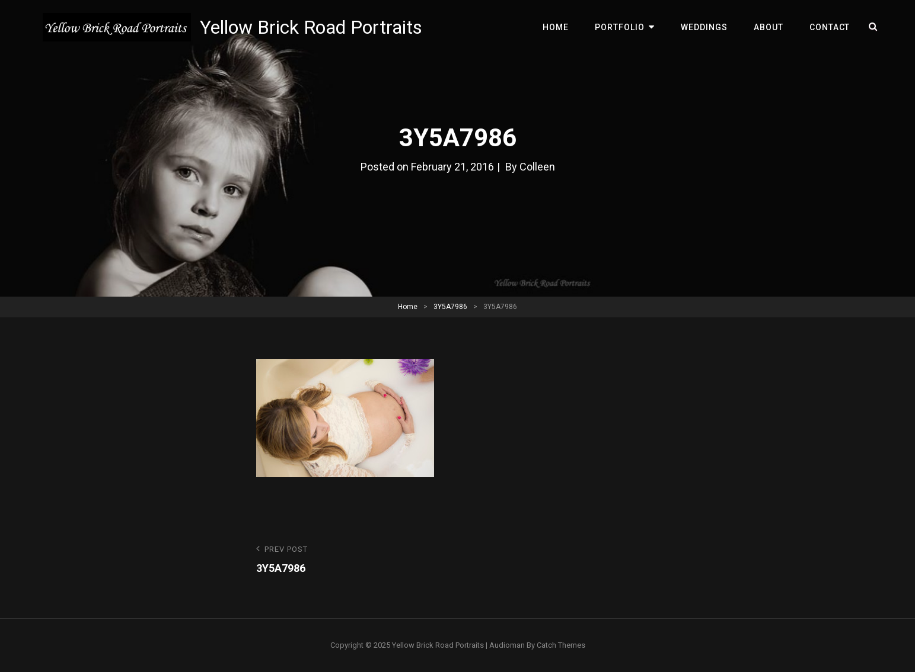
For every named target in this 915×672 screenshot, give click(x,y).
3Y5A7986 (450, 307)
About (768, 27)
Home (556, 27)
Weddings (704, 27)
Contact (829, 27)
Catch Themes (561, 645)
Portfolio (620, 27)
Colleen (537, 166)
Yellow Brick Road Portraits (311, 27)
